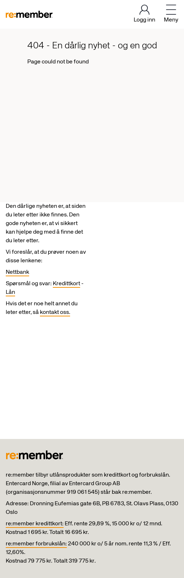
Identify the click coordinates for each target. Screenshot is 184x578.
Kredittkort (66, 284)
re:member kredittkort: (35, 524)
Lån (10, 292)
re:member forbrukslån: (36, 544)
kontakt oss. (55, 312)
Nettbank (17, 272)
